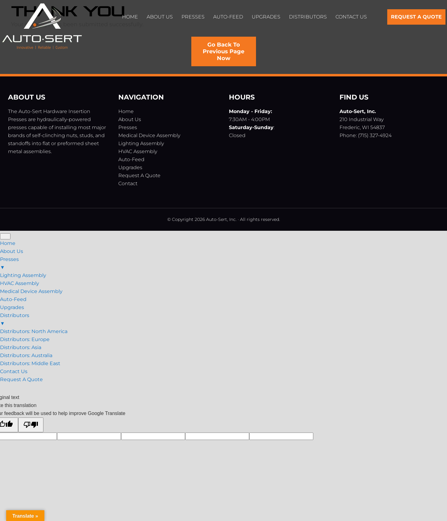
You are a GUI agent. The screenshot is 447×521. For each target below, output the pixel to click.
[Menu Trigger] (5, 236)
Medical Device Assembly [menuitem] (31, 291)
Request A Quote (139, 175)
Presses (127, 127)
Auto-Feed (131, 159)
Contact (127, 183)
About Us (129, 119)
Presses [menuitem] (223, 263)
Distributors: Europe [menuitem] (25, 339)
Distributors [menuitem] (223, 320)
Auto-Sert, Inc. (42, 27)
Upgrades (130, 167)
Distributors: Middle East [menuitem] (30, 363)
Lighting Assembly (141, 143)
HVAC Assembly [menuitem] (19, 283)
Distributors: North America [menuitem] (33, 331)
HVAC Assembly (137, 151)
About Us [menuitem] (11, 251)
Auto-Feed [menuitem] (13, 299)
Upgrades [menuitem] (12, 307)
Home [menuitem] (7, 243)
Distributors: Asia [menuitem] (20, 347)
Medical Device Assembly (149, 135)
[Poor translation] (30, 424)
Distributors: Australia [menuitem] (26, 355)
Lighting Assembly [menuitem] (23, 275)
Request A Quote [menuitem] (21, 379)
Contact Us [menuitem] (13, 371)
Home (126, 111)
